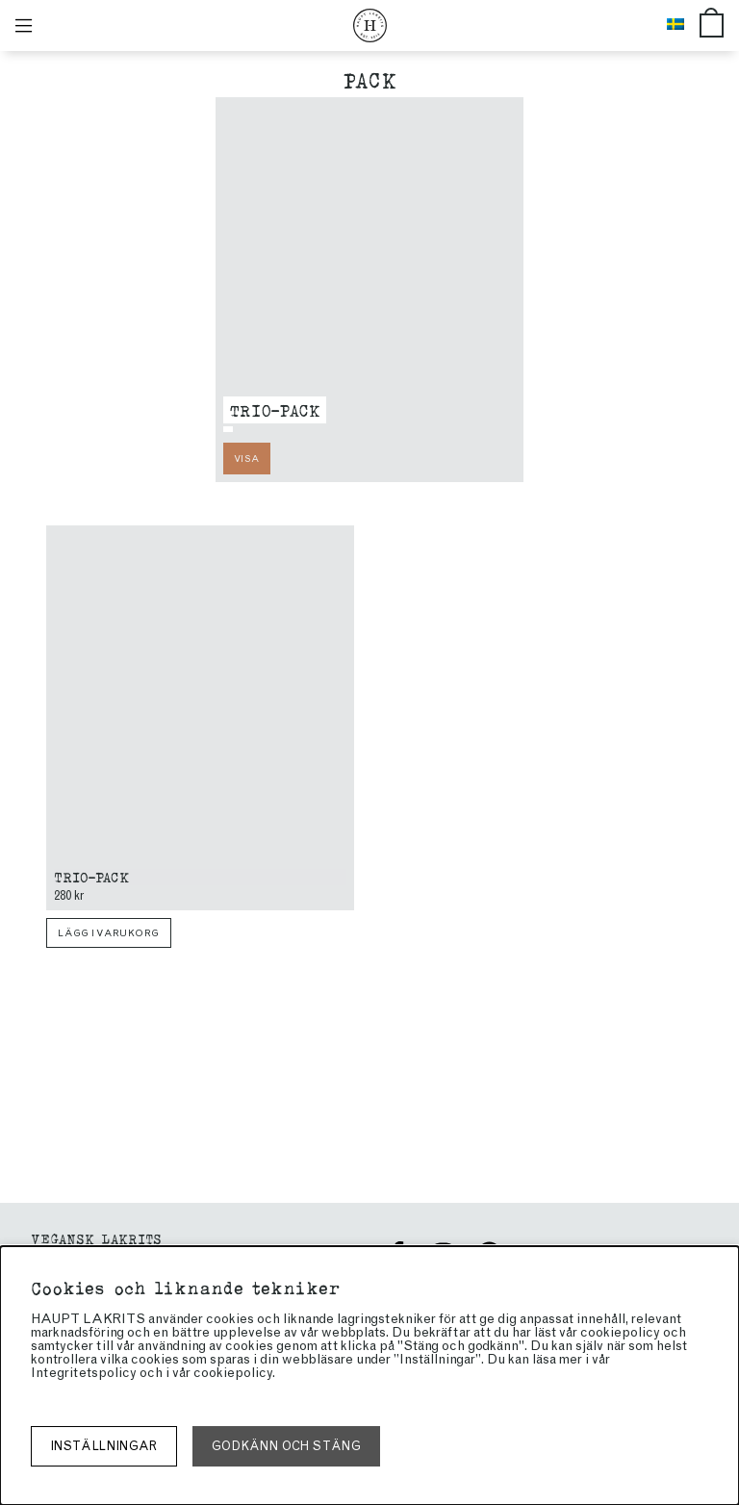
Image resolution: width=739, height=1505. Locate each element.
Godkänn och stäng (286, 1446)
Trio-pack (274, 409)
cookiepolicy (232, 1373)
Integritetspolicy (84, 1373)
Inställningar (104, 1446)
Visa (246, 458)
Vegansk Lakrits (96, 1238)
